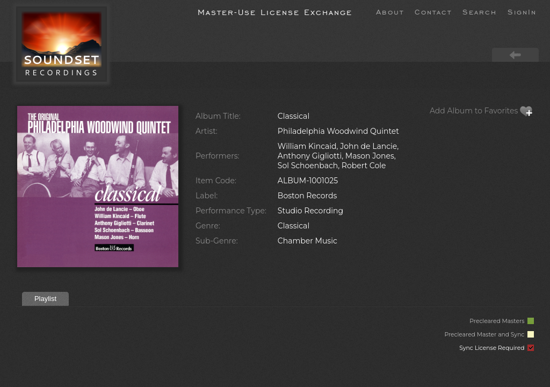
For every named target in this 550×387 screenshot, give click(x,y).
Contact (433, 11)
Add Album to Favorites (481, 111)
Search (479, 11)
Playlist (45, 299)
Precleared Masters (501, 321)
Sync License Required (496, 348)
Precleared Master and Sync (489, 334)
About (390, 11)
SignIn (522, 11)
